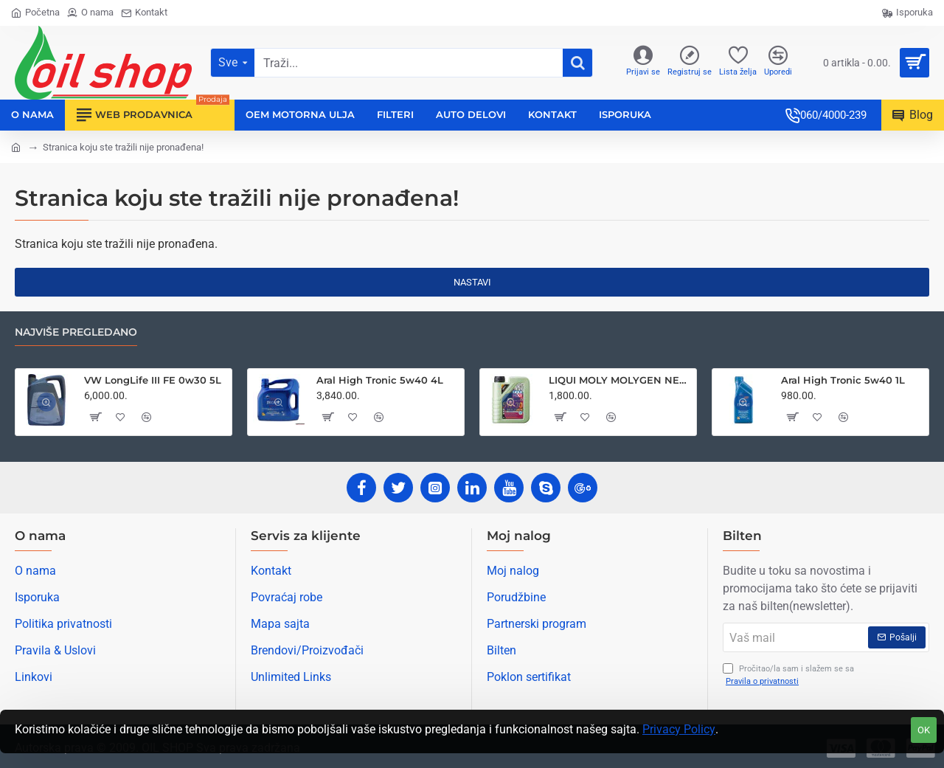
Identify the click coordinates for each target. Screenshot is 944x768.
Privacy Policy (678, 729)
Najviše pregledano (76, 332)
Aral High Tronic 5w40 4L (379, 380)
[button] (94, 417)
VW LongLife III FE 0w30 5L (152, 380)
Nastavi (472, 282)
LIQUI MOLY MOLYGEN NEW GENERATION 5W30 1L (620, 380)
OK (923, 730)
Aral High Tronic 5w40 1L (843, 380)
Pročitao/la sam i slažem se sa (788, 675)
